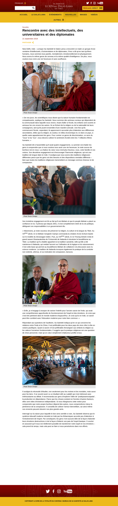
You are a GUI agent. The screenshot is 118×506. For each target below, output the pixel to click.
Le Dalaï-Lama (38, 15)
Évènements (55, 15)
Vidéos (94, 15)
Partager (26, 42)
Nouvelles (70, 15)
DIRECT (90, 8)
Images (83, 15)
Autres (58, 20)
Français (20, 3)
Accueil (24, 15)
